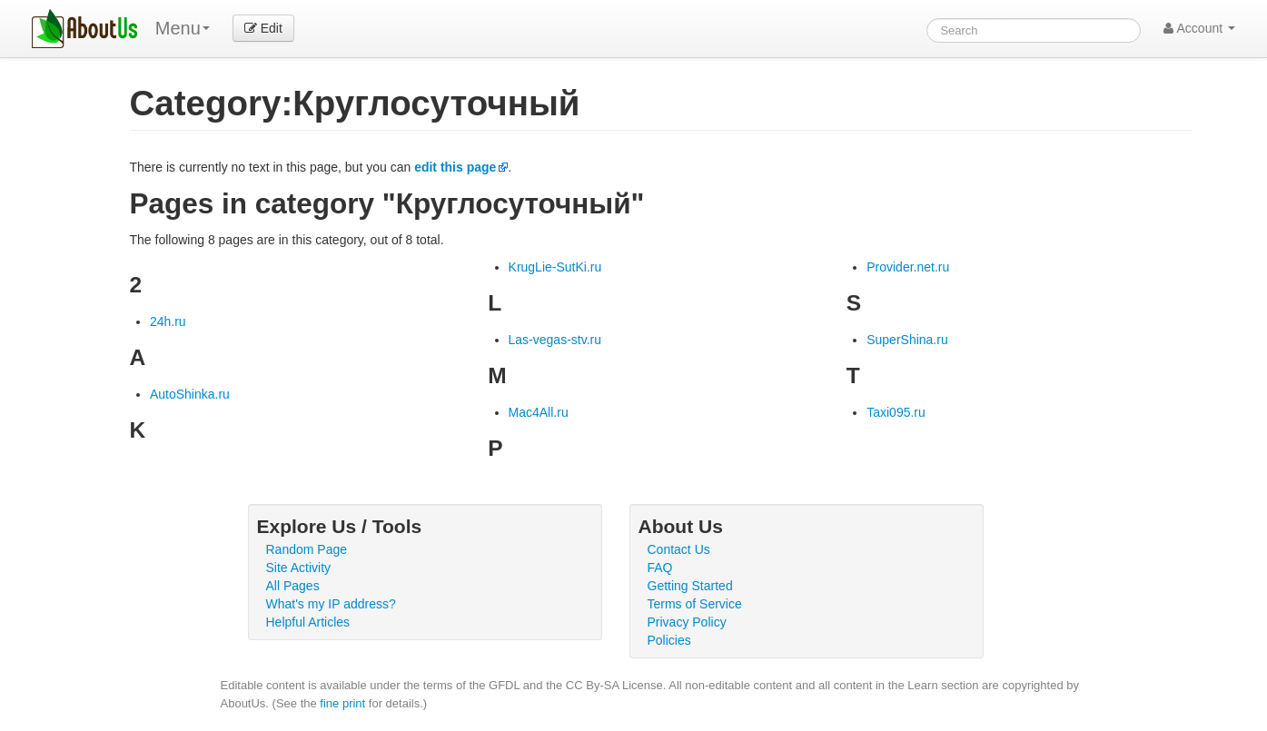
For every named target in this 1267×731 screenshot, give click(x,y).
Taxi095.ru (896, 412)
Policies (669, 640)
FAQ (660, 567)
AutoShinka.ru (190, 394)
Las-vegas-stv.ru (555, 339)
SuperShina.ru (907, 339)
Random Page (307, 549)
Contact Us (679, 549)
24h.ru (168, 321)
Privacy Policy (687, 622)
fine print (342, 703)
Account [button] (1199, 28)
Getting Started (690, 585)
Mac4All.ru (539, 412)
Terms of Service (695, 604)
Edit (263, 28)
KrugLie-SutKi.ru (555, 267)
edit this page (455, 167)
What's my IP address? (331, 604)
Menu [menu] (182, 28)
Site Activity (299, 567)
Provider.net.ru (907, 267)
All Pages (293, 585)
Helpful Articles (308, 622)
